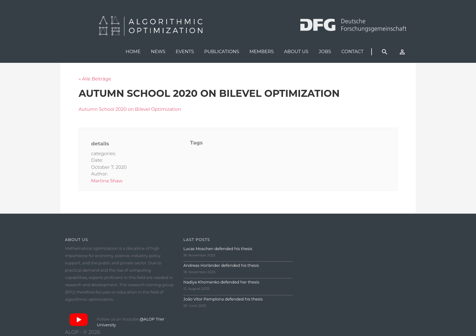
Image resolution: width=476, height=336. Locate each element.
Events (185, 51)
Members (262, 51)
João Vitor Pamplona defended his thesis (223, 299)
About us (296, 51)
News (158, 51)
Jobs (325, 51)
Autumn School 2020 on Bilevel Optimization (130, 109)
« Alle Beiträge (95, 79)
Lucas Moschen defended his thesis (217, 248)
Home (133, 51)
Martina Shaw (107, 181)
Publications (221, 51)
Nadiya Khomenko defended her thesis (221, 282)
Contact (352, 51)
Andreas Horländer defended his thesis (221, 265)
